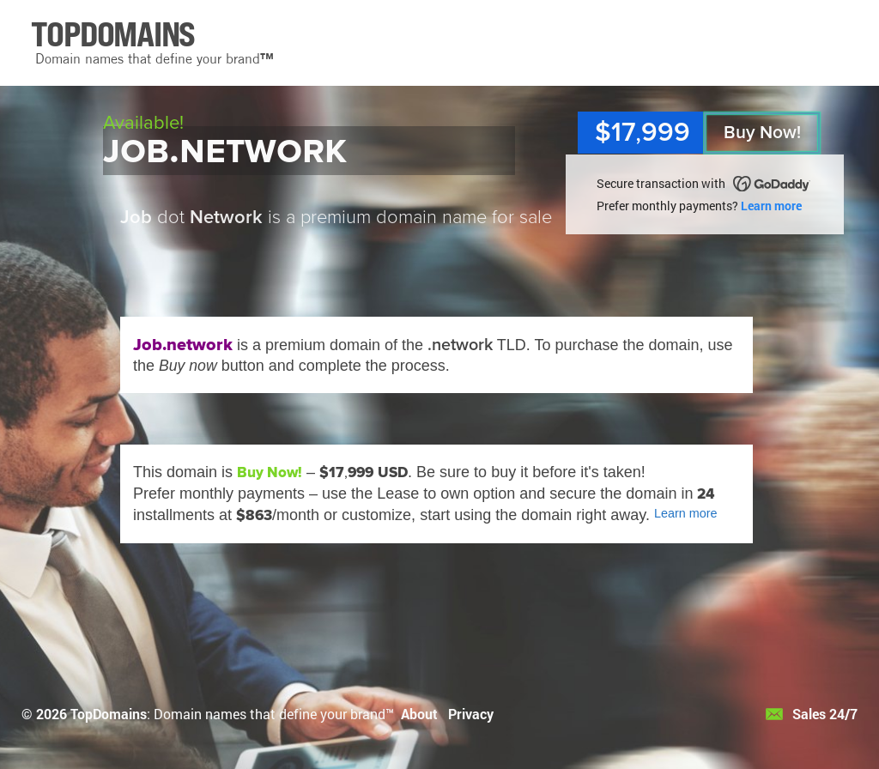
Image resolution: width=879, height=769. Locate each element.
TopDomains (108, 714)
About (419, 714)
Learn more (771, 205)
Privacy (471, 714)
